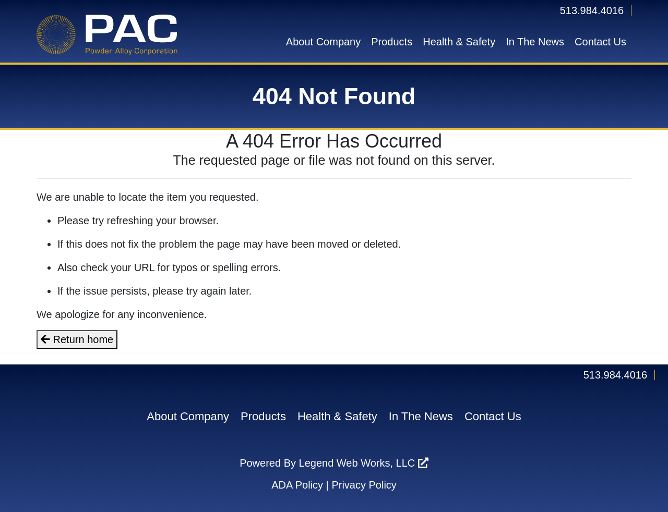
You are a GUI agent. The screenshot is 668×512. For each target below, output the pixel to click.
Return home (77, 339)
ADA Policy (297, 485)
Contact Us (600, 41)
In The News (535, 41)
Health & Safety (459, 41)
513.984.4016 (592, 10)
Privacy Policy (363, 485)
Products (391, 41)
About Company (323, 41)
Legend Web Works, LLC (363, 463)
